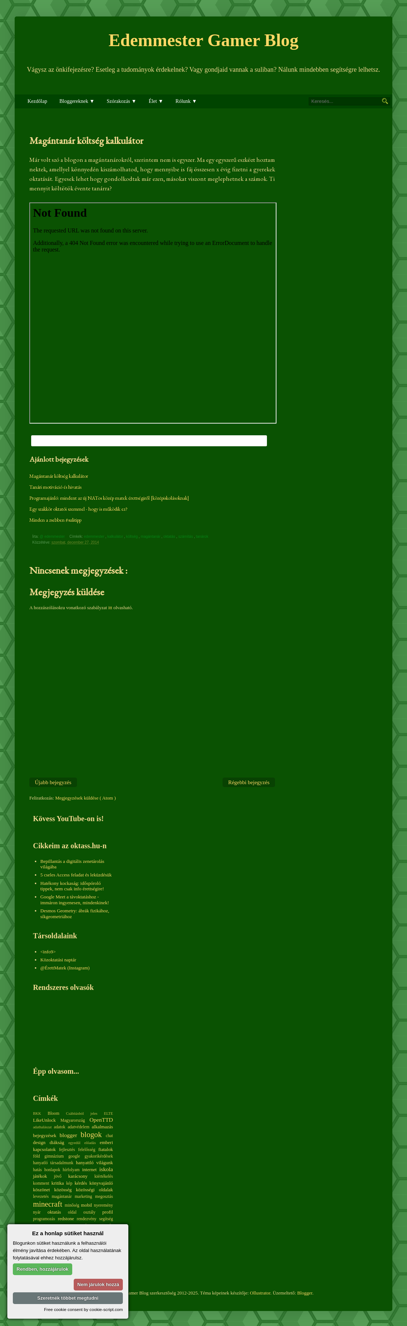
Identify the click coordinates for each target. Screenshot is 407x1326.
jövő (58, 1176)
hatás (37, 1169)
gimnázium (54, 1156)
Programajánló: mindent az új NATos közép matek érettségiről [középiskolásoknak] (109, 498)
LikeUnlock (44, 1120)
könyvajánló (101, 1183)
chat (109, 1135)
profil (107, 1212)
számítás (186, 537)
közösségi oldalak (94, 1189)
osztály (89, 1212)
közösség (63, 1189)
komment (41, 1183)
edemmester (94, 537)
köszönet (41, 1189)
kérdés (80, 1183)
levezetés (41, 1196)
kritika (57, 1183)
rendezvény (86, 1219)
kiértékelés (103, 1176)
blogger (68, 1135)
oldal (72, 1212)
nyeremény (103, 1205)
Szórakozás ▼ (121, 101)
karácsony (78, 1176)
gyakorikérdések (99, 1156)
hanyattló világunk (94, 1162)
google (74, 1156)
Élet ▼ (155, 101)
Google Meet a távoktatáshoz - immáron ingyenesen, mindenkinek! (74, 899)
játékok (40, 1176)
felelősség (86, 1149)
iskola (106, 1169)
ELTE (108, 1113)
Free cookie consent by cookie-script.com (83, 1309)
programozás (44, 1219)
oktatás (170, 537)
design (39, 1142)
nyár (37, 1212)
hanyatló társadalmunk (53, 1163)
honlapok (52, 1169)
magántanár (151, 537)
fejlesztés (67, 1149)
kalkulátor (115, 537)
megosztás (104, 1196)
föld (36, 1156)
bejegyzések (44, 1135)
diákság (57, 1142)
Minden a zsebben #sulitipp (55, 520)
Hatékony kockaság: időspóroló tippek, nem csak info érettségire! (72, 886)
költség (132, 537)
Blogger (304, 1293)
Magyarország (72, 1120)
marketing (83, 1196)
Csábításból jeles (82, 1113)
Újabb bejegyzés (53, 782)
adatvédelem (78, 1127)
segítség (106, 1219)
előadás (90, 1143)
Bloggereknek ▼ (77, 101)
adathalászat (42, 1127)
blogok (91, 1134)
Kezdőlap (37, 101)
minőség (72, 1205)
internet (89, 1169)
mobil (86, 1205)
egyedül (74, 1143)
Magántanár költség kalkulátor (58, 476)
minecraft (47, 1204)
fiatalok (105, 1149)
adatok (59, 1127)
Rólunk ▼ (186, 101)
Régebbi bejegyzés (249, 782)
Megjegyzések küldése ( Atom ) (85, 798)
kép (69, 1183)
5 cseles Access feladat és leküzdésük (76, 875)
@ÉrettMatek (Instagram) (64, 968)
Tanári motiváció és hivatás (55, 487)
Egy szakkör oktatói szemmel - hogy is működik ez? (78, 509)
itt (110, 607)
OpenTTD (101, 1120)
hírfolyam (71, 1169)
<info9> (48, 951)
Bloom (53, 1113)
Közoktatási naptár (58, 959)
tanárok (202, 537)
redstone (66, 1218)
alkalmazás (102, 1126)
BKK (37, 1113)
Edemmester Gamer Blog (203, 40)
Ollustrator (260, 1293)
